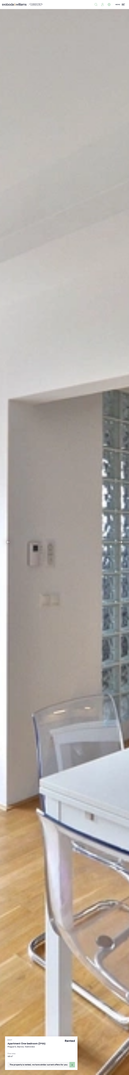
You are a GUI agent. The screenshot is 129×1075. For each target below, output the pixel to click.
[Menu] (120, 4)
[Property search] (96, 4)
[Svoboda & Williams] (22, 4)
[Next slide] (121, 542)
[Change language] (109, 4)
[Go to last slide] (8, 542)
